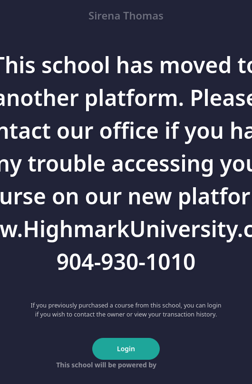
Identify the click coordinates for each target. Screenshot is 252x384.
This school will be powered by (125, 364)
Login (126, 348)
